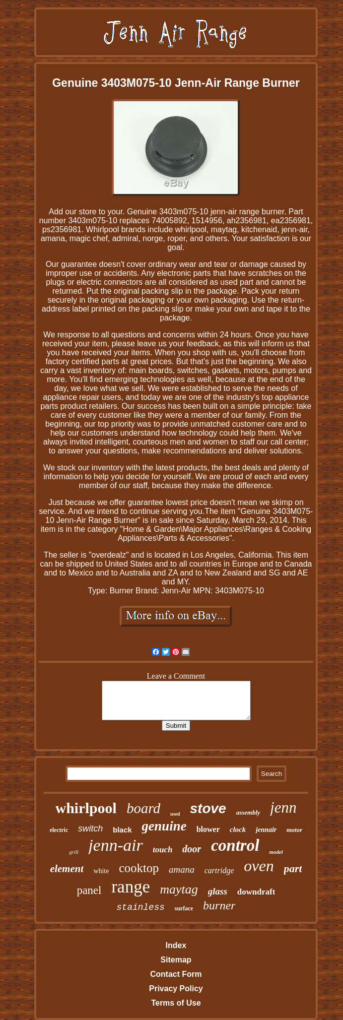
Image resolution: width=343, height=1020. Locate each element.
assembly (248, 812)
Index (176, 945)
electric (59, 830)
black (122, 830)
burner (219, 905)
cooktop (139, 868)
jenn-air (115, 845)
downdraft (256, 891)
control (235, 845)
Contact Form (176, 974)
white (101, 871)
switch (90, 828)
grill (73, 852)
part (293, 868)
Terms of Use (176, 1003)
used (175, 814)
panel (89, 890)
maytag (179, 889)
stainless (141, 907)
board (143, 808)
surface (184, 908)
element (67, 869)
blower (208, 829)
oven (259, 866)
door (191, 848)
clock (238, 829)
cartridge (219, 870)
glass (217, 891)
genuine (164, 826)
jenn (283, 807)
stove (208, 808)
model (276, 852)
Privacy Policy (176, 988)
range (130, 886)
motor (294, 829)
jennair (266, 829)
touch (163, 849)
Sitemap (175, 960)
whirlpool (86, 808)
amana (182, 869)
